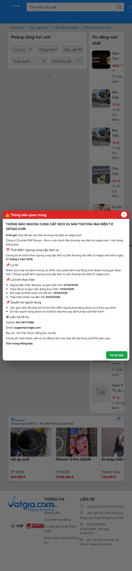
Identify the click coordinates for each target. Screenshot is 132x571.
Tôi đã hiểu (117, 355)
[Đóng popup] (124, 215)
